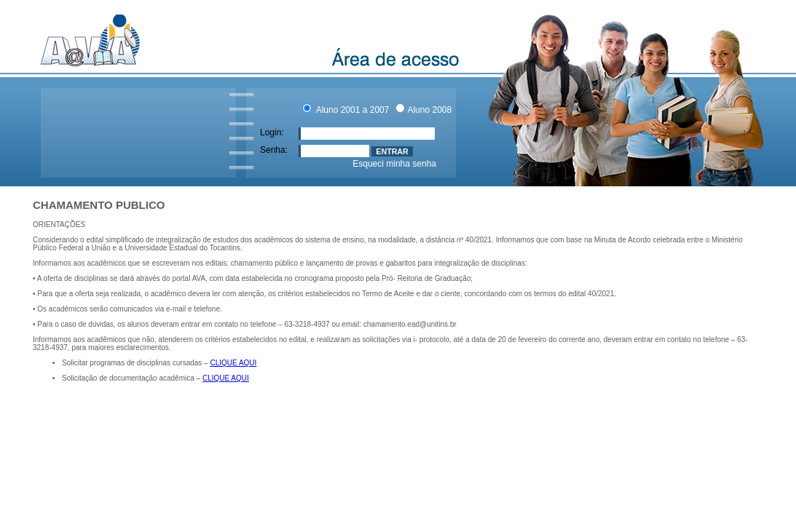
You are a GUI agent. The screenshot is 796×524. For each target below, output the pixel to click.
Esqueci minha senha (394, 164)
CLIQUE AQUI (233, 363)
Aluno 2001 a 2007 (351, 110)
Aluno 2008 (429, 110)
